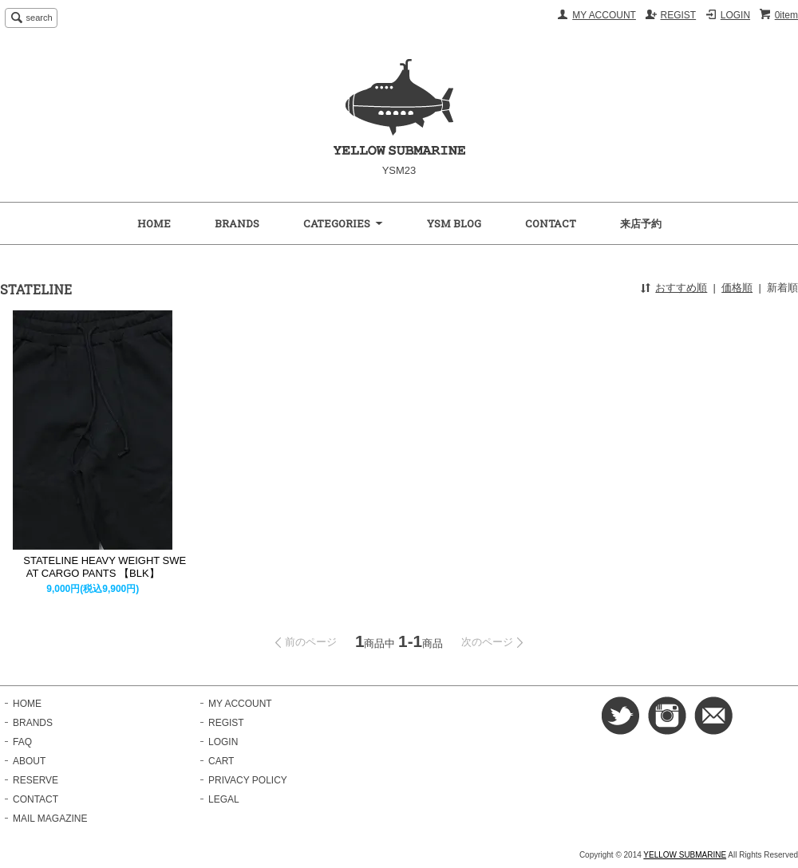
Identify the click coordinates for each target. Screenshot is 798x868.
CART (221, 761)
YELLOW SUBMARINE (684, 854)
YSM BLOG (454, 223)
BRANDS (237, 223)
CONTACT (550, 223)
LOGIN (735, 15)
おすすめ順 (681, 288)
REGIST (679, 15)
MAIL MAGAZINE (50, 818)
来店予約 (641, 223)
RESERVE (35, 780)
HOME (154, 223)
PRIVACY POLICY (247, 780)
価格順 (737, 288)
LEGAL (223, 799)
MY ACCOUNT (604, 15)
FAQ (22, 742)
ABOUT (29, 761)
